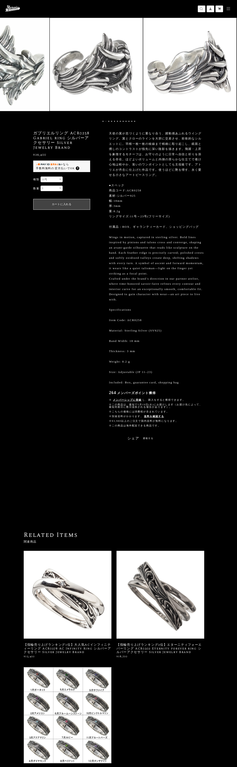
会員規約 (100, 745)
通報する (148, 438)
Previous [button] (6, 67)
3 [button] (108, 121)
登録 (187, 688)
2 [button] (105, 121)
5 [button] (114, 121)
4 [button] (111, 121)
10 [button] (128, 121)
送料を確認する (154, 416)
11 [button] (131, 121)
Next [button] (230, 67)
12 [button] (134, 121)
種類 (36, 179)
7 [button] (120, 121)
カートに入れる (62, 204)
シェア (133, 438)
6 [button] (117, 121)
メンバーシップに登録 (127, 399)
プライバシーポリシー (44, 745)
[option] (118, 68)
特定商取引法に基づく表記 (77, 745)
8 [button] (123, 121)
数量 (36, 188)
